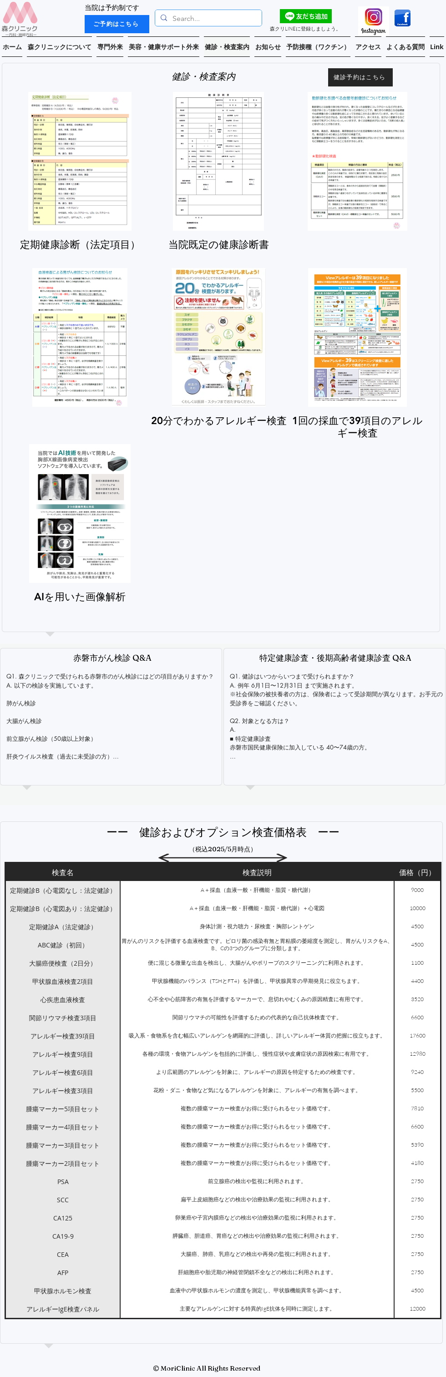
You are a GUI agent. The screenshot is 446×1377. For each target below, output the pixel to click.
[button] (59, 46)
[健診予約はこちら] (360, 77)
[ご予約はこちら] (117, 24)
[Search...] (207, 18)
